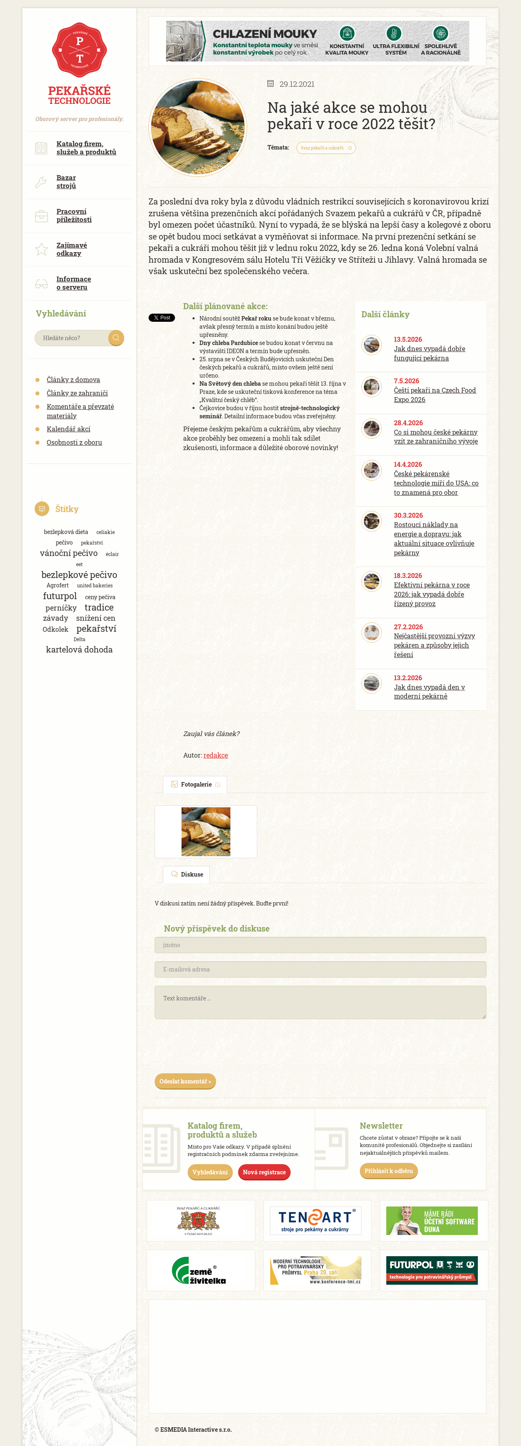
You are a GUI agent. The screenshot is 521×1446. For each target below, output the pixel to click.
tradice (99, 607)
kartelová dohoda (79, 649)
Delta (79, 639)
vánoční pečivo (69, 553)
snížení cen (96, 618)
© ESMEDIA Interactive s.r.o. (193, 1429)
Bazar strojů (55, 181)
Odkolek (55, 629)
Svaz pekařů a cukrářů (322, 148)
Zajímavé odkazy (61, 249)
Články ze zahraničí (77, 393)
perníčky (61, 608)
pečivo (64, 542)
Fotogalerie (196, 784)
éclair (112, 554)
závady (55, 618)
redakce (216, 755)
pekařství (92, 542)
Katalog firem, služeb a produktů (75, 147)
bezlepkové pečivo (79, 574)
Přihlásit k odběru (389, 1171)
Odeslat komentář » (185, 1081)
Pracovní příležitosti (63, 215)
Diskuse (187, 874)
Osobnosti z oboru (74, 442)
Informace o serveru (63, 283)
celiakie (105, 532)
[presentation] (216, 1049)
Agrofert (57, 585)
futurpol (60, 596)
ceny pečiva (100, 597)
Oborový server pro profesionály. (79, 115)
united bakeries (95, 585)
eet (79, 564)
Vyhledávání (210, 1172)
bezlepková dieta (66, 532)
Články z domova (73, 379)
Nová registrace (264, 1172)
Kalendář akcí (68, 428)
